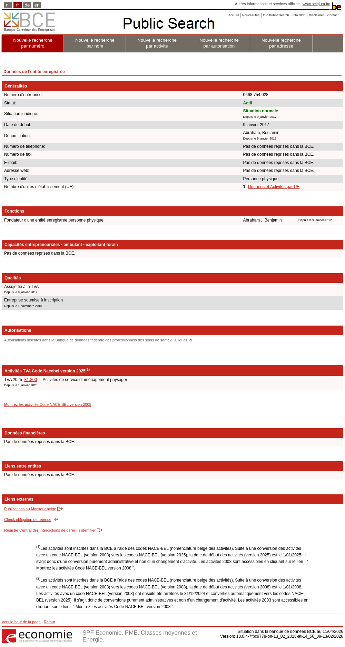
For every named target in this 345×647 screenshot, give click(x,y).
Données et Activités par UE (273, 186)
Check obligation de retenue (27, 519)
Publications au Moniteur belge (30, 509)
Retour (49, 622)
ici (190, 340)
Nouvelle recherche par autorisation (219, 43)
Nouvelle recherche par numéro (32, 43)
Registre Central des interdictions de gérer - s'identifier (50, 530)
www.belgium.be (316, 4)
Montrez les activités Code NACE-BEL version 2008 (47, 404)
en (37, 5)
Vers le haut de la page (21, 622)
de (27, 5)
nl (8, 5)
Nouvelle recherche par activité (157, 43)
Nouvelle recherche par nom (95, 43)
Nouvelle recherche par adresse (281, 43)
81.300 (30, 379)
